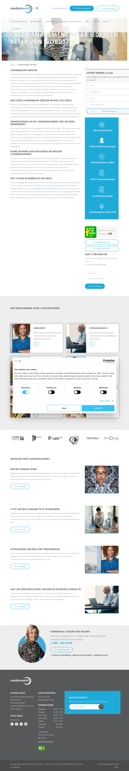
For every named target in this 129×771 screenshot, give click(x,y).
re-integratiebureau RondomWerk (44, 188)
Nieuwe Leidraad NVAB (23, 469)
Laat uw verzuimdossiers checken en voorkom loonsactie (45, 589)
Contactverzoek (107, 8)
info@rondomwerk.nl (46, 700)
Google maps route (45, 741)
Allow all (98, 408)
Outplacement (51, 21)
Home (12, 64)
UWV (87, 21)
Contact (17, 28)
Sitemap (39, 764)
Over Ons (96, 21)
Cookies (47, 764)
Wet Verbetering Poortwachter (22, 697)
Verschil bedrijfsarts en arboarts (22, 706)
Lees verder (20, 486)
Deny (64, 408)
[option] (18, 438)
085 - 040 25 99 (61, 643)
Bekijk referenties (101, 248)
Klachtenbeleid (69, 764)
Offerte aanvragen (81, 8)
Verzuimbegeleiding (19, 21)
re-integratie (61, 116)
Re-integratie (37, 21)
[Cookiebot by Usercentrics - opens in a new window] (105, 361)
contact (30, 197)
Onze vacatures (16, 709)
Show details (104, 401)
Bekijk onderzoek (101, 242)
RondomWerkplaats (59, 8)
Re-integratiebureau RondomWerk (22, 764)
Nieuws (105, 21)
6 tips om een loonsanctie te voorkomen (34, 509)
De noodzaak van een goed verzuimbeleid (35, 549)
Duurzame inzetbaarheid (71, 21)
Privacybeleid (57, 764)
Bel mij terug (94, 286)
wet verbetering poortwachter (41, 95)
